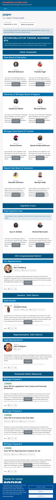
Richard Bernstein (40, 232)
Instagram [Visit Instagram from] (23, 421)
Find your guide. (18, 18)
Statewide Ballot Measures (28, 374)
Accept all (41, 496)
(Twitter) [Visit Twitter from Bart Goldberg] (33, 270)
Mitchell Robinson (16, 72)
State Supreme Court (13, 211)
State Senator (10, 300)
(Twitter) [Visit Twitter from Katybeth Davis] (41, 310)
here (28, 32)
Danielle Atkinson (16, 182)
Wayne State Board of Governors (18, 168)
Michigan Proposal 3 (13, 444)
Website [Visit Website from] (7, 421)
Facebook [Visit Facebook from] (15, 421)
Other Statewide (28, 52)
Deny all (40, 491)
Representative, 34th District (28, 334)
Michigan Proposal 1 (13, 379)
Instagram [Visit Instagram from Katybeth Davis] (33, 310)
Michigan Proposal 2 (13, 411)
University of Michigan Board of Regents (22, 94)
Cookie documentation (8, 496)
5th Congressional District (28, 255)
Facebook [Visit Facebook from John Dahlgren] (17, 349)
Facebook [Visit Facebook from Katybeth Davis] (25, 310)
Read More (16, 84)
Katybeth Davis (20, 307)
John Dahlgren (20, 346)
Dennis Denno (16, 145)
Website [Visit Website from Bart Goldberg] (17, 270)
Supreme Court (28, 205)
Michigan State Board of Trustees (19, 131)
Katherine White (16, 108)
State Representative (13, 340)
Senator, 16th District (28, 295)
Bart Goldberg (20, 267)
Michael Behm (40, 108)
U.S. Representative (12, 261)
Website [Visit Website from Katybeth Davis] (17, 310)
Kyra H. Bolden (16, 232)
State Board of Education (15, 57)
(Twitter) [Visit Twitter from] (31, 421)
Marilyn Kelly (40, 182)
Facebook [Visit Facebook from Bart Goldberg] (25, 270)
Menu (5, 9)
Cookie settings (40, 487)
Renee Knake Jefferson (40, 145)
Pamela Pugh (40, 72)
